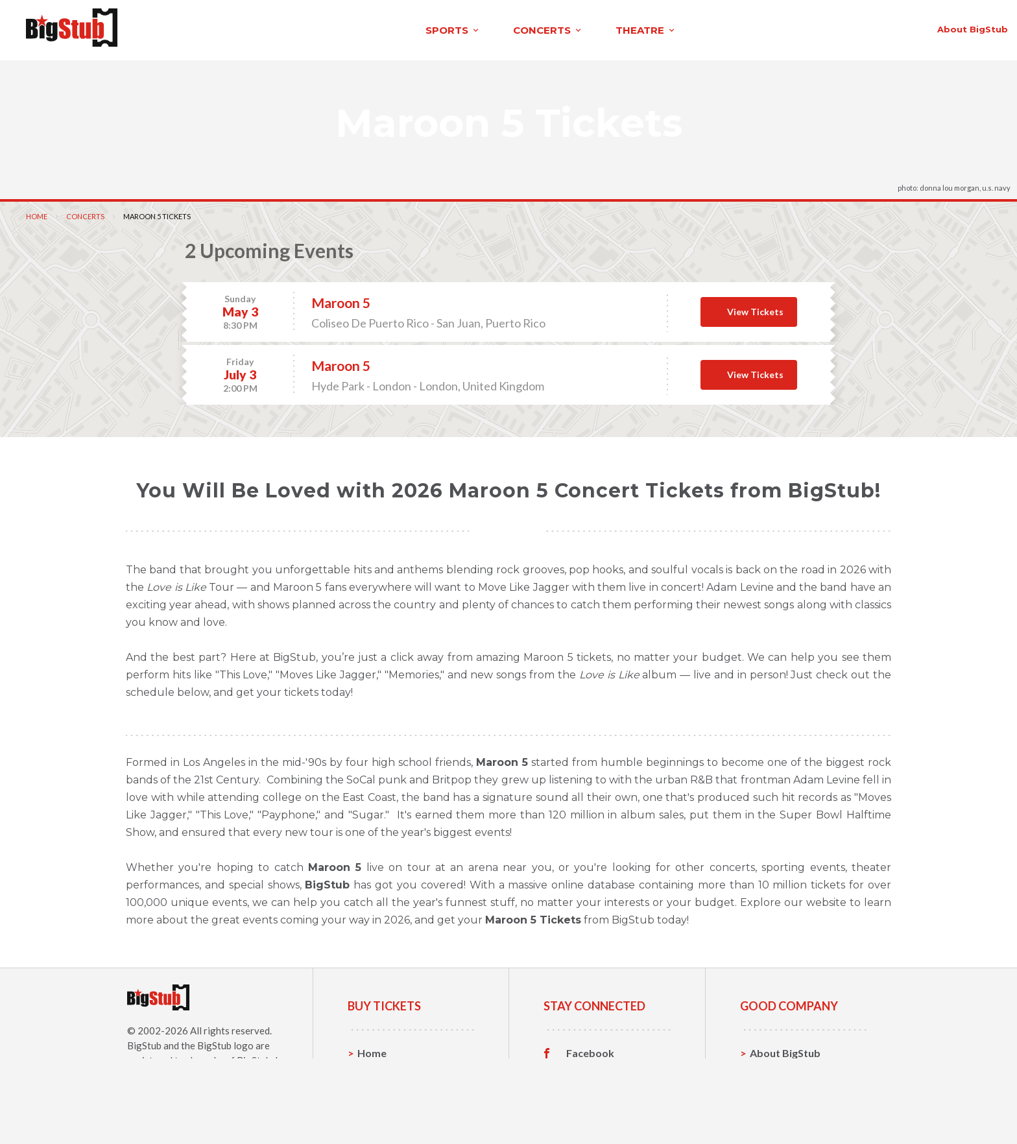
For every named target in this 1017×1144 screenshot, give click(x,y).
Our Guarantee (786, 1109)
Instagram (591, 1089)
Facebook (590, 1049)
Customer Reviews (611, 1109)
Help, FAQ (774, 1089)
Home (36, 212)
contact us (775, 27)
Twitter (584, 1069)
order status (866, 27)
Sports (373, 1069)
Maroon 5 (340, 299)
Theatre (377, 1109)
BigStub (144, 1041)
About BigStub (681, 27)
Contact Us (777, 1069)
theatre (380, 28)
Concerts (85, 212)
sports (187, 28)
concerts (282, 28)
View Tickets (755, 307)
